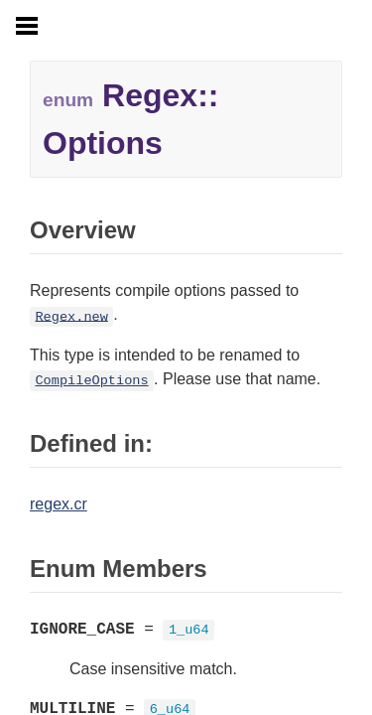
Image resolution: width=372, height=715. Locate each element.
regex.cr (58, 504)
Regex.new (71, 316)
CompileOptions (91, 380)
